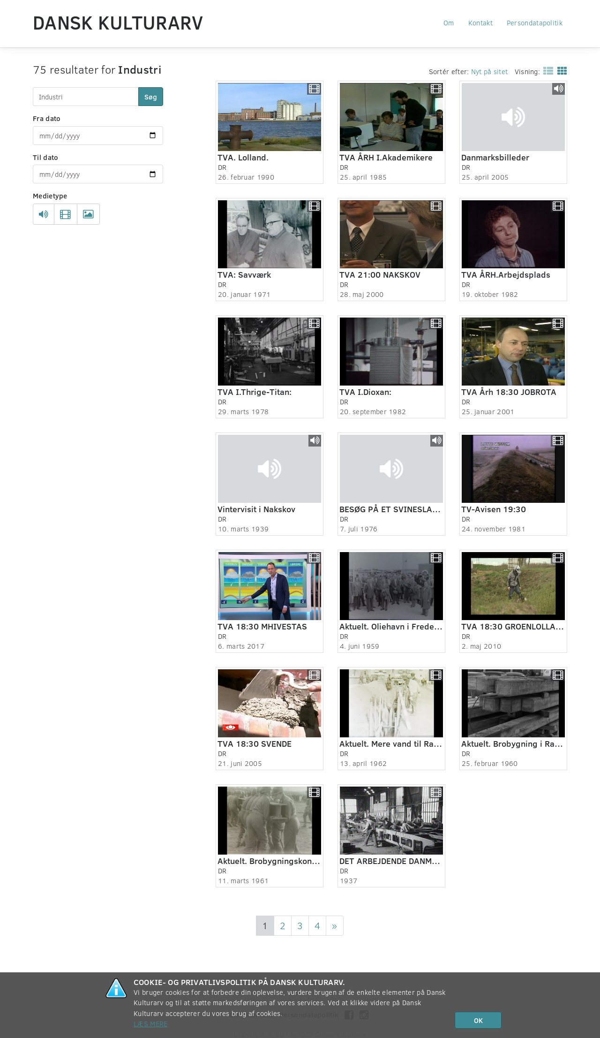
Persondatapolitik (534, 22)
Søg (150, 96)
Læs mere (150, 1023)
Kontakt (480, 22)
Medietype (50, 195)
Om (448, 22)
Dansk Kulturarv (118, 22)
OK (478, 1020)
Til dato (45, 157)
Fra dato (46, 118)
